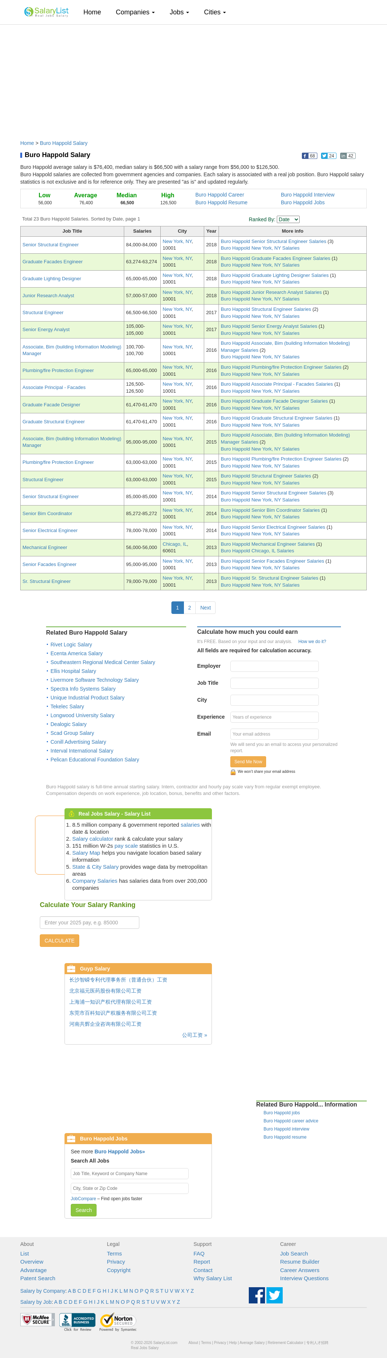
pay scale (126, 846)
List (24, 1253)
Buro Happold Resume (221, 202)
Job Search (294, 1253)
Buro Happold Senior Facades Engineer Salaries (273, 561)
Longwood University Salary (82, 715)
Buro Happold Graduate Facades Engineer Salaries (276, 258)
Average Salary (252, 1343)
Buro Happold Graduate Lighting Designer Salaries (275, 275)
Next (205, 608)
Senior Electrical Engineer (50, 530)
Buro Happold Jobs (303, 202)
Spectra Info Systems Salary (83, 689)
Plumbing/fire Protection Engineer (58, 370)
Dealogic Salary (68, 724)
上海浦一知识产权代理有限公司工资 (110, 1002)
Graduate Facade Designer (51, 404)
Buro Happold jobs (282, 1112)
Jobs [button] (179, 12)
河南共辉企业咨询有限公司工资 (105, 1024)
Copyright (118, 1270)
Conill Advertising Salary (78, 742)
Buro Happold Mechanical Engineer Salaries (268, 544)
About (193, 1343)
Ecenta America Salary (76, 653)
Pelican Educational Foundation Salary (94, 760)
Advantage (33, 1270)
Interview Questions (304, 1278)
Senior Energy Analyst (46, 329)
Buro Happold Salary (63, 143)
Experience (211, 717)
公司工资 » (194, 1035)
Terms (114, 1253)
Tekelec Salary (67, 706)
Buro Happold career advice (291, 1120)
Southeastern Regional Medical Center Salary (102, 662)
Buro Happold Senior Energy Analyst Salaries (269, 326)
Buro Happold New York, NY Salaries (260, 248)
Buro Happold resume (285, 1137)
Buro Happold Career (219, 195)
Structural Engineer (42, 312)
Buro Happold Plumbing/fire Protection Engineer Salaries (282, 367)
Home (95, 12)
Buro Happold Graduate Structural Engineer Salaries (277, 418)
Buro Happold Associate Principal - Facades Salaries (277, 384)
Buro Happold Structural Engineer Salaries (267, 309)
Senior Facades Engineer (49, 564)
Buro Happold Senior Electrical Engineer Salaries (274, 527)
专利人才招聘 (317, 1343)
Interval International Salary (81, 751)
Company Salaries (95, 881)
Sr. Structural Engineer (46, 581)
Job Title (207, 683)
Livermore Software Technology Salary (94, 680)
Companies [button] (135, 12)
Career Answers (300, 1270)
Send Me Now (248, 761)
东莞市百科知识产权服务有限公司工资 (113, 1013)
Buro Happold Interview (308, 195)
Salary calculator (92, 839)
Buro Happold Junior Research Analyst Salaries (272, 292)
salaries (190, 825)
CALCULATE (59, 941)
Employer (209, 666)
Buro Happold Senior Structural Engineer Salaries (274, 241)
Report (202, 1261)
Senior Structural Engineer (50, 244)
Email (204, 734)
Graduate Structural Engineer (53, 421)
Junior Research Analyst (48, 295)
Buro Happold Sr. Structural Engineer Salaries (270, 578)
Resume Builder (300, 1261)
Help (233, 1343)
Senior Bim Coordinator (47, 513)
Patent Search (37, 1278)
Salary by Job (36, 1302)
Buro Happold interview (286, 1129)
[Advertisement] (193, 78)
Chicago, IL (175, 544)
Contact (203, 1270)
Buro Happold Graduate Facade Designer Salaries (275, 401)
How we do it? (312, 641)
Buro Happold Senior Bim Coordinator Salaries (271, 510)
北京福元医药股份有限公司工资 (105, 991)
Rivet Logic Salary (71, 644)
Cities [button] (215, 12)
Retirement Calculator (285, 1343)
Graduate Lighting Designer (51, 278)
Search (84, 1210)
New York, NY (177, 241)
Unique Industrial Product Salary (87, 698)
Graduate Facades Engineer (52, 261)
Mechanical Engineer (44, 547)
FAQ (199, 1253)
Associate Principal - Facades (54, 387)
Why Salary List (213, 1278)
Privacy (116, 1261)
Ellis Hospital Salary (73, 671)
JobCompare (83, 1198)
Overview (31, 1261)
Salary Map (86, 853)
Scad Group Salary (72, 733)
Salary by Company (42, 1291)
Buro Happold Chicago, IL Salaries (257, 550)
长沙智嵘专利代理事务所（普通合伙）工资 (118, 980)
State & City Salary (95, 867)
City (202, 700)
